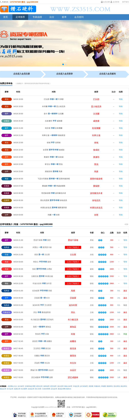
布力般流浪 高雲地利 (42, 320)
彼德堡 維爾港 (42, 341)
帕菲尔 (68, 389)
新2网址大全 (12, 386)
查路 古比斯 (42, 254)
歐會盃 (6, 348)
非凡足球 (10, 389)
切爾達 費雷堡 (42, 356)
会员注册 (106, 2)
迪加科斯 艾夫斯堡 (42, 305)
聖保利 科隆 (42, 334)
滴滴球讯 (110, 386)
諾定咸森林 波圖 (42, 377)
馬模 (73, 291)
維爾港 (73, 341)
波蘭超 (6, 121)
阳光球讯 (117, 386)
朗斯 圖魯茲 (42, 327)
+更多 (126, 224)
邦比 (73, 312)
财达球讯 (124, 386)
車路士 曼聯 (42, 262)
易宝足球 (39, 386)
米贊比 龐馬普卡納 (42, 247)
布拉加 (73, 363)
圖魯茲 (73, 327)
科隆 (73, 334)
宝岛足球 (54, 389)
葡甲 (6, 128)
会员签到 (79, 17)
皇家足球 (17, 389)
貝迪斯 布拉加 (42, 363)
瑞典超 (6, 247)
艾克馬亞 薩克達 (42, 348)
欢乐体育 (21, 386)
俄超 (6, 179)
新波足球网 (62, 389)
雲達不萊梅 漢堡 (42, 240)
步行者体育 (84, 386)
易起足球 (3, 389)
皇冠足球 (31, 389)
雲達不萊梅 (73, 240)
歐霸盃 (6, 356)
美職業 (6, 186)
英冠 (6, 99)
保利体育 (46, 386)
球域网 (103, 386)
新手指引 (125, 2)
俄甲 (6, 114)
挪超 (6, 283)
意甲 (6, 298)
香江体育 (38, 389)
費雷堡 (73, 356)
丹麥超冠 (6, 312)
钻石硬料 (24, 389)
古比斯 (73, 254)
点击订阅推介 (73, 247)
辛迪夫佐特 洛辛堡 (42, 283)
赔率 (64, 17)
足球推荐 (20, 17)
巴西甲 (6, 200)
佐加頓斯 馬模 (42, 291)
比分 (52, 17)
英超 (6, 262)
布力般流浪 (73, 320)
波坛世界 (60, 386)
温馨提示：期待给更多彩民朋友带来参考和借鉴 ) (33, 83)
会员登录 (116, 2)
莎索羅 (73, 298)
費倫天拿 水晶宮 (42, 370)
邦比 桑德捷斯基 (42, 312)
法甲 (6, 171)
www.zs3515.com (51, 407)
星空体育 (53, 386)
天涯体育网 (46, 389)
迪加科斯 (73, 305)
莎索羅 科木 (42, 298)
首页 (5, 17)
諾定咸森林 (73, 377)
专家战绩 (37, 17)
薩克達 (73, 348)
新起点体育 (68, 386)
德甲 (6, 135)
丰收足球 (76, 386)
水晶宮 (73, 370)
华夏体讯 (97, 386)
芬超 (6, 254)
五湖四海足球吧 (30, 386)
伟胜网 (91, 386)
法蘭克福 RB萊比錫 (42, 276)
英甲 (6, 157)
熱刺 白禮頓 (42, 269)
